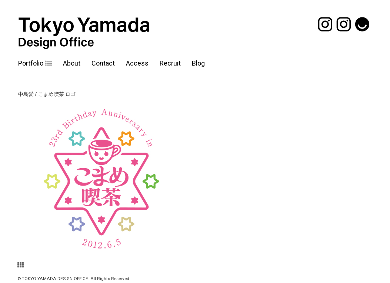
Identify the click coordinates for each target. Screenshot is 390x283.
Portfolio (30, 63)
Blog (198, 63)
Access (137, 63)
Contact (103, 63)
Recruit (170, 63)
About (71, 63)
